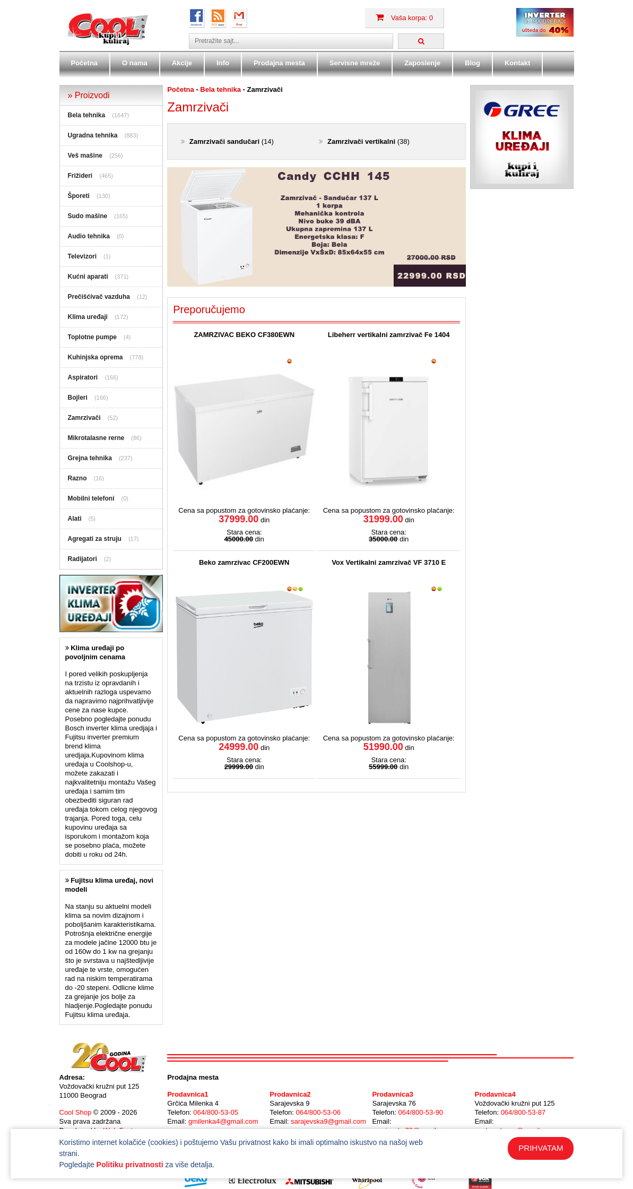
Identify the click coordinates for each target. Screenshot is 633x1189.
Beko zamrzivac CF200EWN (244, 562)
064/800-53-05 (215, 1112)
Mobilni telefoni (91, 498)
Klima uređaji (88, 317)
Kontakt (517, 63)
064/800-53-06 (318, 1112)
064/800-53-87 (523, 1112)
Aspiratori (83, 377)
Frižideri (80, 175)
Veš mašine (85, 155)
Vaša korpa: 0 (404, 18)
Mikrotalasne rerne (96, 438)
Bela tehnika (87, 115)
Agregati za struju (95, 538)
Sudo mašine (88, 216)
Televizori (82, 256)
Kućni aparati (88, 276)
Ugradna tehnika (93, 135)
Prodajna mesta (279, 63)
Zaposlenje (422, 63)
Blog (472, 63)
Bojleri (78, 397)
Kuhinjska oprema (95, 357)
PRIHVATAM (540, 1147)
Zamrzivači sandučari (224, 141)
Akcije (182, 63)
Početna (84, 63)
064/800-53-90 (421, 1112)
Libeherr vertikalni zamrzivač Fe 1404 (389, 335)
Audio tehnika (89, 236)
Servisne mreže (354, 63)
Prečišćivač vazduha (99, 296)
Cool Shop (75, 1112)
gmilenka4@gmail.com (223, 1121)
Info (222, 63)
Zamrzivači (84, 417)
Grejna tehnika (90, 458)
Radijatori (82, 559)
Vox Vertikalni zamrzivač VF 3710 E (389, 562)
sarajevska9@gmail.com (328, 1121)
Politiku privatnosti (130, 1164)
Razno (77, 478)
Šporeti (79, 196)
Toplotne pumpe (92, 337)
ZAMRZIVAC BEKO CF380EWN (244, 335)
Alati (75, 518)
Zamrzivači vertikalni (361, 141)
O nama (135, 63)
